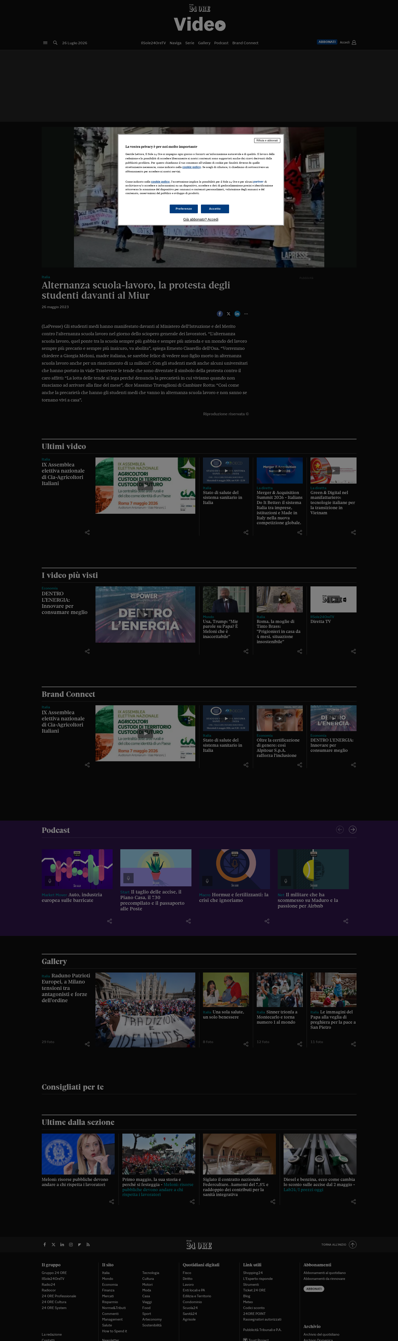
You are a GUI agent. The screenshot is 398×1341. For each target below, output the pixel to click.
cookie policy (191, 167)
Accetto (215, 208)
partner (258, 181)
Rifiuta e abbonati (267, 140)
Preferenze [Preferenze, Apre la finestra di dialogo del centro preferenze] (184, 208)
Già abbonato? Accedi (200, 219)
